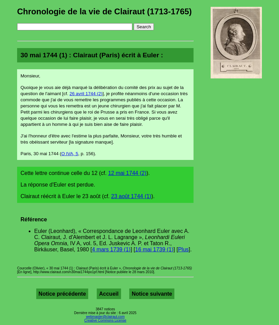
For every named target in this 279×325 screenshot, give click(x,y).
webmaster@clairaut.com (105, 317)
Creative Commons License (105, 320)
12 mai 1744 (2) (127, 173)
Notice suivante (152, 294)
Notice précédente (62, 294)
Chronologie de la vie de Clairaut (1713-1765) (104, 11)
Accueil (109, 294)
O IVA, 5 (69, 153)
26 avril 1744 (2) (85, 93)
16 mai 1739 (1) (154, 249)
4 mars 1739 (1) (111, 249)
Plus (183, 249)
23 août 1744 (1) (131, 196)
